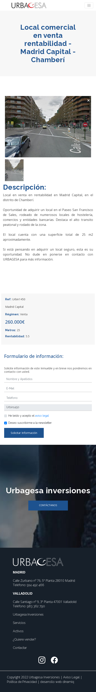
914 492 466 (35, 585)
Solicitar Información (24, 433)
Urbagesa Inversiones (28, 614)
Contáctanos (48, 505)
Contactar (20, 648)
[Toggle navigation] (89, 5)
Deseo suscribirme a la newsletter (30, 422)
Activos (18, 631)
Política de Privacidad (22, 682)
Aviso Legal (71, 677)
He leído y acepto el (28, 415)
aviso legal (42, 415)
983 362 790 (36, 606)
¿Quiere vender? (24, 639)
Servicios (19, 623)
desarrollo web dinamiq (57, 682)
